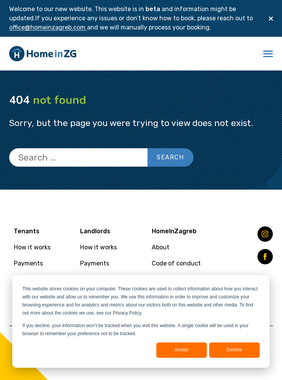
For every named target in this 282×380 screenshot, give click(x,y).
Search (170, 157)
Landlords (95, 231)
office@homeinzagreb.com (48, 27)
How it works (32, 247)
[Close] (270, 18)
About (160, 247)
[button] (268, 53)
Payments (28, 263)
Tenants (26, 231)
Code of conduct (176, 263)
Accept (181, 349)
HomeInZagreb (174, 231)
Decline (234, 349)
